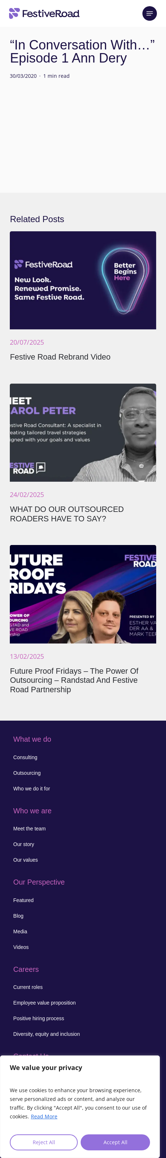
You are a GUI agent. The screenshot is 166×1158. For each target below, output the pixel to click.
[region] (80, 1106)
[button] (149, 13)
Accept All (115, 1142)
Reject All (44, 1142)
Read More (44, 1116)
